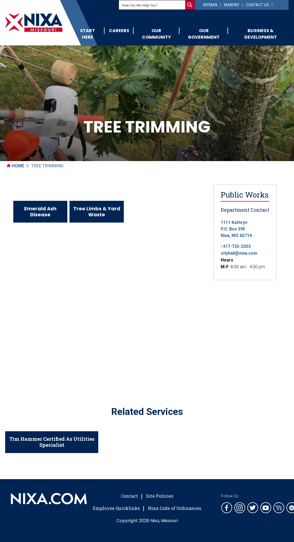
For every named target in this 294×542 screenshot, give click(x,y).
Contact (129, 496)
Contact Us (257, 5)
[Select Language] (279, 4)
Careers (119, 30)
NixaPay (231, 5)
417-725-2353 (237, 246)
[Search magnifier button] (189, 5)
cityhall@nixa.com (239, 253)
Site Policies (159, 496)
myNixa (210, 5)
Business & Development (260, 33)
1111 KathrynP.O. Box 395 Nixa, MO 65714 (236, 229)
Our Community (156, 33)
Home (15, 165)
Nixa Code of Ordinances (174, 508)
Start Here (87, 33)
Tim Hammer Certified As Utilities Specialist (51, 442)
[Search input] (152, 5)
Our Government (204, 33)
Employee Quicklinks (116, 508)
